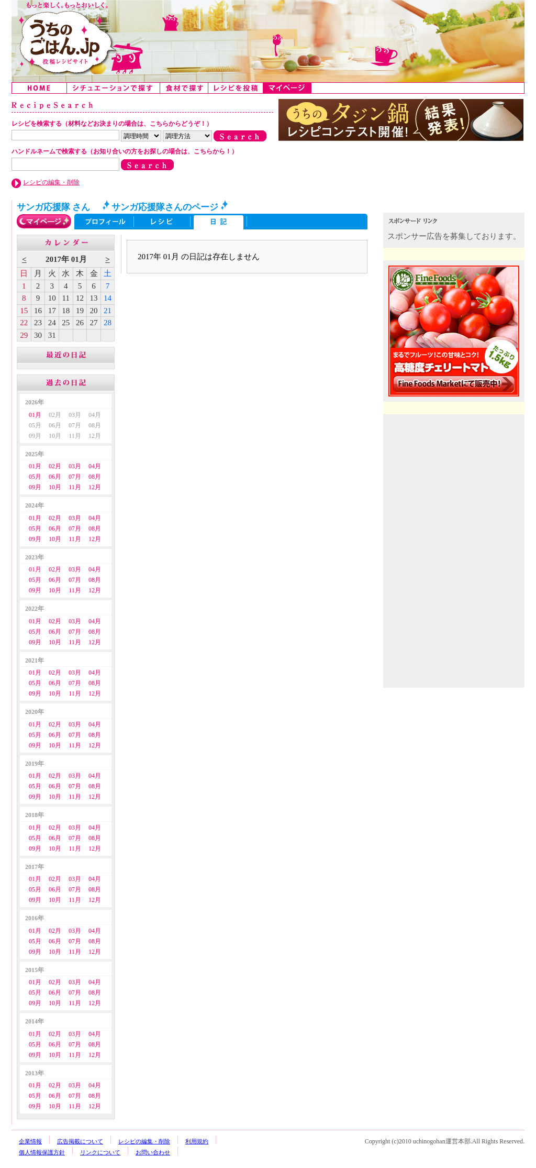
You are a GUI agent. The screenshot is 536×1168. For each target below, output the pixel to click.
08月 (94, 476)
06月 (55, 476)
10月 (55, 487)
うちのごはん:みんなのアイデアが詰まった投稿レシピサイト (268, 41)
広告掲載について (80, 1141)
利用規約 (196, 1141)
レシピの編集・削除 (51, 182)
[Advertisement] (454, 486)
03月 (75, 466)
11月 (75, 487)
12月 (94, 487)
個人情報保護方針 (42, 1152)
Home (39, 88)
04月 (94, 466)
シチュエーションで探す (113, 88)
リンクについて (100, 1152)
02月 (55, 466)
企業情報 (30, 1141)
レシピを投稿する (235, 88)
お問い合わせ (153, 1152)
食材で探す (184, 88)
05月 (35, 476)
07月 (75, 476)
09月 (35, 487)
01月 (35, 414)
